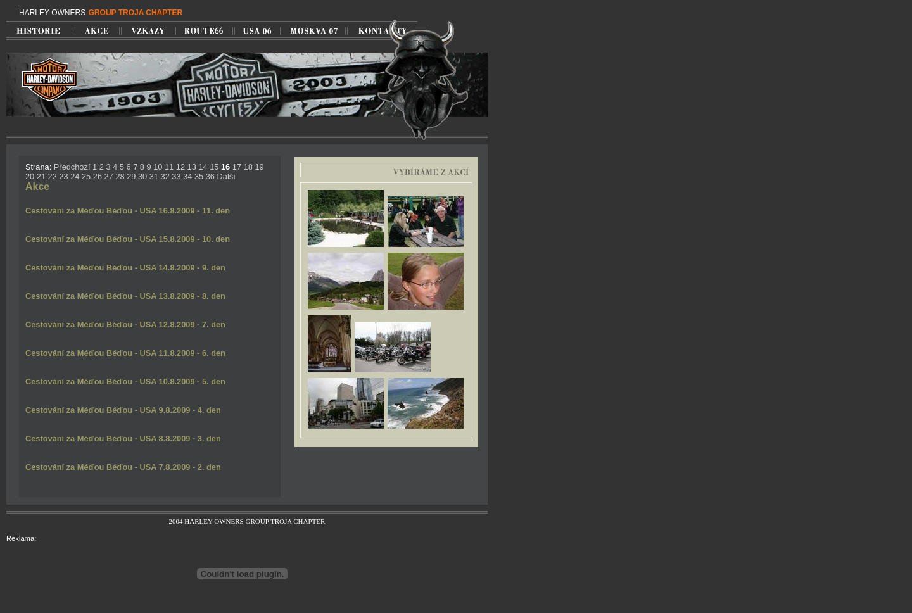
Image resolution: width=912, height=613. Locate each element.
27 (108, 176)
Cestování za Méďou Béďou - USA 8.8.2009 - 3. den (123, 438)
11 (169, 167)
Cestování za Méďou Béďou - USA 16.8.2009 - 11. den (127, 210)
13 (191, 167)
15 (214, 167)
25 (86, 176)
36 (210, 176)
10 (157, 167)
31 (153, 176)
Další (226, 176)
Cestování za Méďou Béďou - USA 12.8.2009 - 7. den (125, 324)
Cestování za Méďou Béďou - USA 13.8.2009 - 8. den (125, 296)
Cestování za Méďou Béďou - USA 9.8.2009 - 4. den (123, 410)
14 (202, 167)
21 (41, 176)
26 (97, 176)
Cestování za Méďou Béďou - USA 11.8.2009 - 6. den (125, 353)
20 (29, 176)
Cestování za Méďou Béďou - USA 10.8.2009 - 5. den (125, 381)
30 (142, 176)
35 (198, 176)
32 (165, 176)
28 (119, 176)
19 (259, 167)
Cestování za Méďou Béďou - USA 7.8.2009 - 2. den (123, 467)
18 (248, 167)
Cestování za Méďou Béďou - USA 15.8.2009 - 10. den (127, 239)
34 (187, 176)
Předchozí (72, 167)
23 (63, 176)
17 (236, 167)
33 (176, 176)
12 (180, 167)
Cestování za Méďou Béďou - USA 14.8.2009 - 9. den (125, 267)
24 (74, 176)
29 (131, 176)
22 (52, 176)
